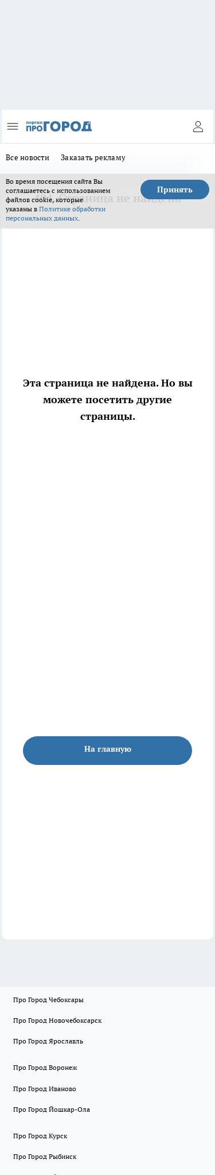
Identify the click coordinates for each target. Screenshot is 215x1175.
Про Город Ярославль (48, 1041)
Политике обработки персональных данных (55, 213)
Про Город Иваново (44, 1088)
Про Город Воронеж (45, 1067)
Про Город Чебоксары (48, 999)
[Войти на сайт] (197, 126)
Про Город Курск (40, 1135)
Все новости (27, 157)
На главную (107, 749)
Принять (175, 189)
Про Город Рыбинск (44, 1156)
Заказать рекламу (93, 157)
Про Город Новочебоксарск (57, 1020)
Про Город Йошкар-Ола (51, 1109)
